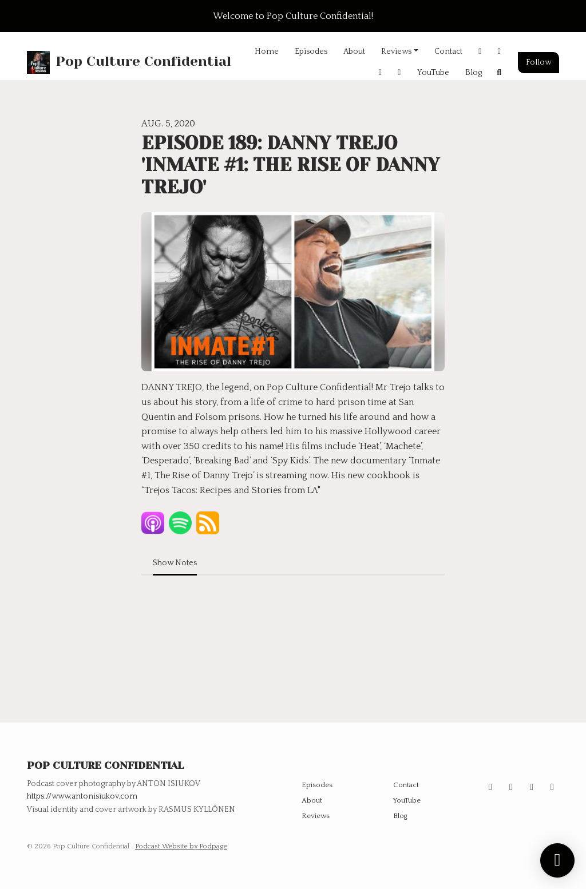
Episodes (311, 51)
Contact (448, 51)
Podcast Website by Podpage (181, 846)
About (354, 51)
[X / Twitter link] (499, 51)
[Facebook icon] (552, 787)
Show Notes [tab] (175, 562)
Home (267, 51)
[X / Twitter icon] (511, 787)
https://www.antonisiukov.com (82, 796)
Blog (473, 72)
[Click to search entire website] (499, 73)
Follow (538, 62)
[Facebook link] (380, 73)
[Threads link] (399, 73)
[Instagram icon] (490, 787)
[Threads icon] (531, 787)
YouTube (433, 72)
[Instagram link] (480, 51)
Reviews (396, 51)
